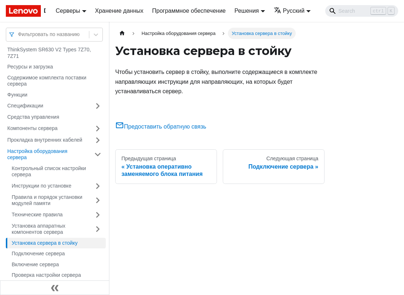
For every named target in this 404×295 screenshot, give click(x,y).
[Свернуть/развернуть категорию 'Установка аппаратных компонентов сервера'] (98, 229)
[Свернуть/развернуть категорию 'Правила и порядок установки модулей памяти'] (98, 200)
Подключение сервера (38, 253)
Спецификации (25, 106)
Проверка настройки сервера (46, 275)
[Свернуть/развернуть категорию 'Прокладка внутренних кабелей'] (98, 140)
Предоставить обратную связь (160, 126)
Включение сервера (35, 264)
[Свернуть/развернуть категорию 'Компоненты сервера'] (98, 128)
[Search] (361, 11)
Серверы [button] (68, 11)
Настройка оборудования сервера (37, 154)
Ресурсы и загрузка (30, 67)
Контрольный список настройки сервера (49, 171)
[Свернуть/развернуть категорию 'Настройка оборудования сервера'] (98, 154)
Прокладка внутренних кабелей (44, 140)
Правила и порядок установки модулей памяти (47, 200)
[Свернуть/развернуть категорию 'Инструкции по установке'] (98, 186)
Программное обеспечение (189, 11)
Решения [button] (246, 11)
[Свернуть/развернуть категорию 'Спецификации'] (98, 106)
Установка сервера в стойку (45, 243)
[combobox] (18, 34)
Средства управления (33, 117)
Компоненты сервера (32, 128)
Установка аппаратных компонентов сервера (38, 229)
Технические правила (37, 214)
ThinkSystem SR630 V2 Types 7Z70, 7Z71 (49, 53)
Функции (17, 95)
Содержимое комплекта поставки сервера (46, 81)
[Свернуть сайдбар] (54, 287)
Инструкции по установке (41, 186)
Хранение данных (119, 11)
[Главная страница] (122, 33)
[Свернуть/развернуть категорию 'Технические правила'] (98, 215)
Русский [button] (289, 11)
